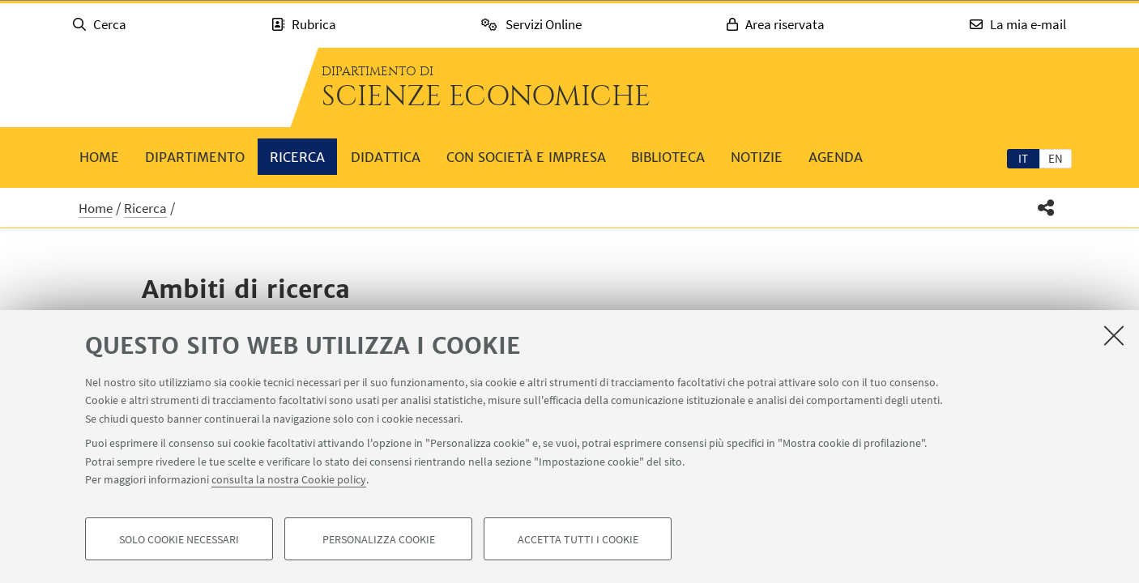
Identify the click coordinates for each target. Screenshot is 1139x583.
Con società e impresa (526, 157)
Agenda (835, 157)
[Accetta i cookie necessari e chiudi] (1114, 335)
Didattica (385, 157)
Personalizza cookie (378, 539)
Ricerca (297, 157)
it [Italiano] (1023, 158)
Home (99, 157)
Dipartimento (195, 157)
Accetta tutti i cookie (578, 539)
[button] (1046, 208)
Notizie (757, 157)
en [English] (1055, 158)
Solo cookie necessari (179, 539)
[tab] (1023, 158)
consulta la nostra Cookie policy (288, 479)
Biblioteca (668, 157)
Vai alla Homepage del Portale (172, 87)
